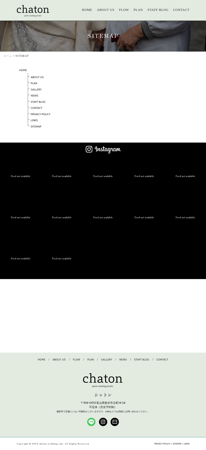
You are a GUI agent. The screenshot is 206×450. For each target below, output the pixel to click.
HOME (87, 10)
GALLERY (36, 89)
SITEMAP (36, 126)
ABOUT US (106, 10)
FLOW (124, 10)
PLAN (138, 10)
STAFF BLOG (157, 10)
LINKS (34, 120)
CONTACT (181, 10)
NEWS (34, 95)
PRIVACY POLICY (40, 114)
